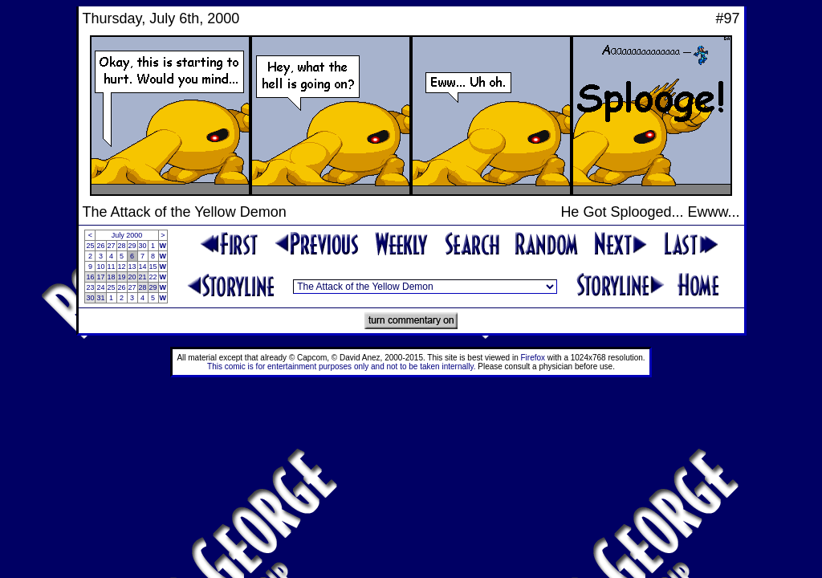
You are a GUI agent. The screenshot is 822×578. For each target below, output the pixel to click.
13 (132, 267)
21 (143, 277)
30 (143, 246)
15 (153, 267)
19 (122, 277)
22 (153, 277)
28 (122, 246)
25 (90, 246)
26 (100, 246)
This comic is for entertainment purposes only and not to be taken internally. (341, 366)
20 (132, 277)
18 (112, 277)
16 (90, 277)
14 (143, 267)
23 (90, 287)
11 (112, 267)
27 (112, 246)
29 (132, 246)
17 (100, 277)
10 (100, 267)
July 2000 (127, 235)
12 (122, 267)
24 (100, 287)
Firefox (533, 357)
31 (100, 298)
